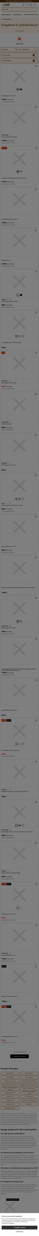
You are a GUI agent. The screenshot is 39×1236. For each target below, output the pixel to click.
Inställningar (19, 1231)
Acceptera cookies (19, 1227)
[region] (19, 1224)
